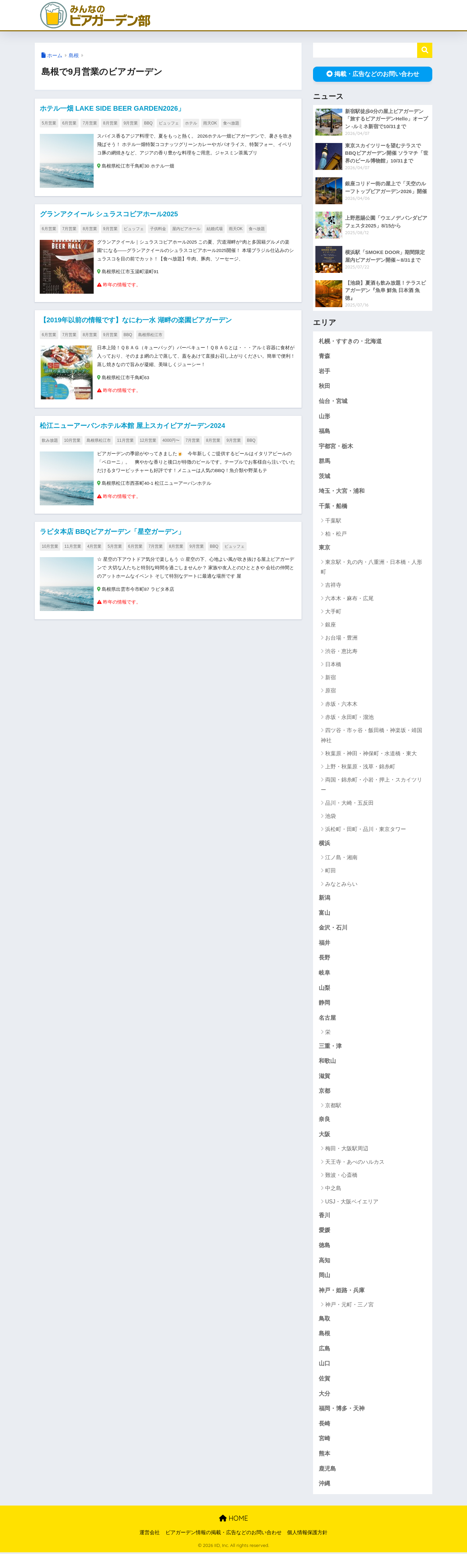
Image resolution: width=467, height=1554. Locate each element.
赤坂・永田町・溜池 (349, 717)
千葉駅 (333, 521)
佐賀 (324, 1380)
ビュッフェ (169, 123)
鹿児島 (327, 1470)
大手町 (333, 612)
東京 (324, 548)
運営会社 (149, 1534)
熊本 (324, 1455)
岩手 (324, 371)
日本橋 (333, 664)
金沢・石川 (333, 928)
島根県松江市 (150, 334)
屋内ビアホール (186, 228)
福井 (324, 943)
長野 (324, 958)
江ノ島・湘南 (341, 858)
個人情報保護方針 (307, 1534)
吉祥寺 (333, 585)
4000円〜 (171, 440)
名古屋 (327, 1018)
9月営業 (131, 123)
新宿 (330, 678)
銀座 (330, 625)
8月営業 (110, 123)
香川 (324, 1216)
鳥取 (324, 1319)
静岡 (324, 1003)
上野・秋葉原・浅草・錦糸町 (360, 767)
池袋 (330, 817)
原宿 (330, 691)
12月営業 (148, 440)
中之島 (333, 1189)
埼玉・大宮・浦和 (342, 492)
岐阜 (324, 973)
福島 (324, 431)
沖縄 (324, 1485)
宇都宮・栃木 (336, 446)
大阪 (324, 1135)
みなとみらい (341, 884)
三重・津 (330, 1047)
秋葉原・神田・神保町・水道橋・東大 (371, 754)
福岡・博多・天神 (342, 1410)
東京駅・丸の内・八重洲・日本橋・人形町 (371, 567)
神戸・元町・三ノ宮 (349, 1306)
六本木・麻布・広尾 (349, 599)
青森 (324, 356)
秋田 (324, 386)
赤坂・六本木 (341, 704)
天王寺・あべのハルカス (354, 1163)
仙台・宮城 (333, 401)
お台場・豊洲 (341, 638)
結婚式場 (215, 228)
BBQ (148, 123)
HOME (233, 1520)
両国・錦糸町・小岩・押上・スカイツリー (371, 785)
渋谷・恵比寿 (341, 651)
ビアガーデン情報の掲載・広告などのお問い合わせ (223, 1534)
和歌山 (327, 1062)
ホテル (191, 123)
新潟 (324, 898)
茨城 (324, 476)
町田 (330, 871)
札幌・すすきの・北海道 (350, 341)
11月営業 (125, 440)
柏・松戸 (336, 534)
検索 (424, 50)
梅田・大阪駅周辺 (346, 1150)
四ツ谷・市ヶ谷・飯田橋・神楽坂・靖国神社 (371, 736)
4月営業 (94, 546)
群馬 (324, 461)
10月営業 (72, 440)
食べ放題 (231, 123)
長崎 (324, 1425)
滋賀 (324, 1077)
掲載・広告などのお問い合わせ (372, 74)
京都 (324, 1092)
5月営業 (49, 123)
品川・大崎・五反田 (349, 803)
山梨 (324, 988)
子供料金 (158, 228)
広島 (324, 1350)
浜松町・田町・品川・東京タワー (365, 830)
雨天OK (210, 123)
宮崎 (324, 1440)
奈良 (324, 1120)
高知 (324, 1261)
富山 (324, 913)
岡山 (324, 1276)
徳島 (324, 1246)
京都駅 (333, 1106)
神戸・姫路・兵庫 (342, 1291)
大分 (324, 1395)
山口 (324, 1365)
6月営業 (69, 123)
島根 (74, 55)
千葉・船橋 (333, 506)
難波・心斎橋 (341, 1176)
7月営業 (90, 123)
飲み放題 (50, 440)
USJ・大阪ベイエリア (351, 1202)
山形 (324, 416)
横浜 (324, 843)
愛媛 (324, 1231)
